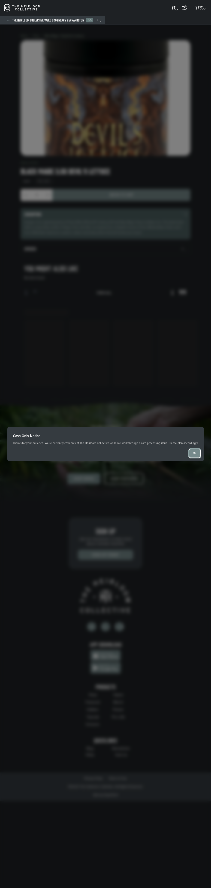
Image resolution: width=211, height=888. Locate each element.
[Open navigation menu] (200, 8)
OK (194, 453)
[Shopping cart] (187, 8)
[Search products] (175, 8)
